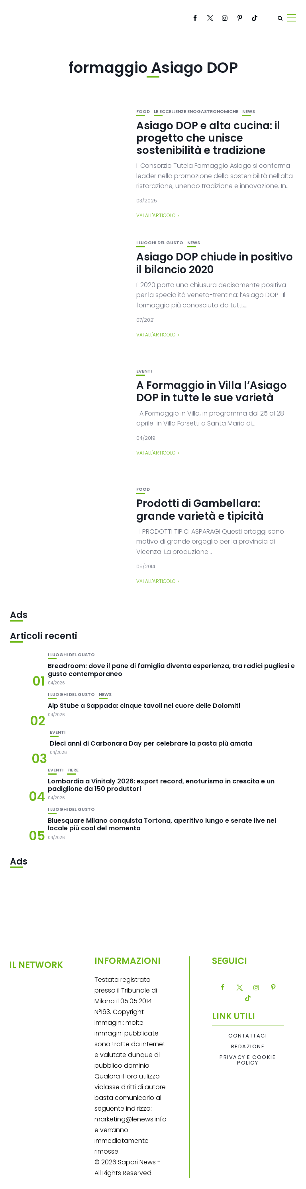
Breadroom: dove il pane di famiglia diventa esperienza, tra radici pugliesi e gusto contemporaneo (171, 669)
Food (143, 111)
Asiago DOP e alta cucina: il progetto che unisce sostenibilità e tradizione (208, 138)
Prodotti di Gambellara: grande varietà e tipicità (200, 509)
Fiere (72, 770)
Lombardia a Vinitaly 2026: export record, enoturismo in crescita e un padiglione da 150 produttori (161, 785)
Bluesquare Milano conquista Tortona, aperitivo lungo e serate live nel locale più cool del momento (162, 824)
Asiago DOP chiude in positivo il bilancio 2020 (214, 263)
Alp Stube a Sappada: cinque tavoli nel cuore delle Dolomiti (144, 705)
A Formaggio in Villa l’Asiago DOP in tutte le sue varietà (211, 391)
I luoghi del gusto (159, 243)
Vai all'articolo (156, 215)
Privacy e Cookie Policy (248, 1060)
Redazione (248, 1046)
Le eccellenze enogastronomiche (196, 111)
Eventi (144, 371)
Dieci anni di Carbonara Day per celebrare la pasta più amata (151, 743)
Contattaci (247, 1036)
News (248, 111)
